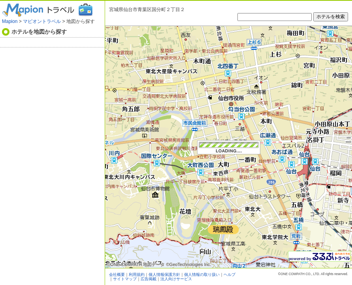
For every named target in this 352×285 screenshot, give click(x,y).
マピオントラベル (42, 21)
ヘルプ (229, 274)
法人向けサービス (176, 279)
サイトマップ (125, 279)
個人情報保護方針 (164, 274)
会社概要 (117, 274)
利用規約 (137, 274)
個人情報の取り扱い (202, 274)
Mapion (9, 21)
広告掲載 (148, 279)
